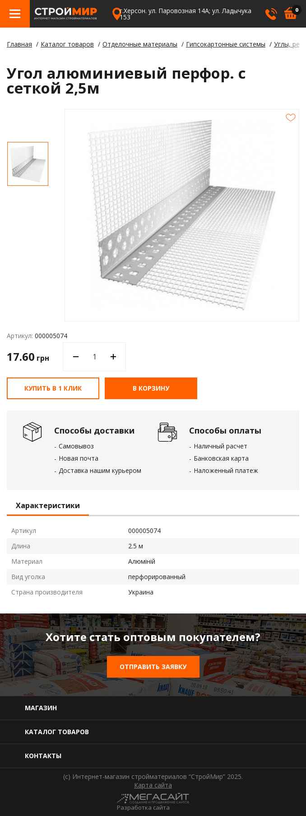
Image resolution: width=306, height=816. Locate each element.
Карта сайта (153, 785)
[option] (28, 163)
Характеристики (48, 505)
